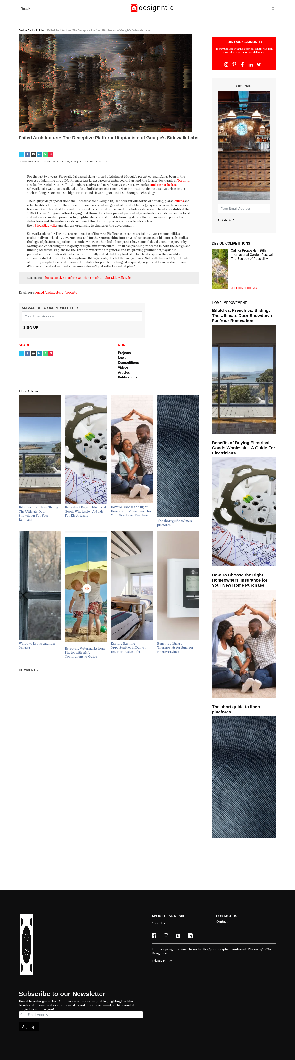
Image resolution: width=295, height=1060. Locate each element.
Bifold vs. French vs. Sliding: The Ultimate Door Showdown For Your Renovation (242, 315)
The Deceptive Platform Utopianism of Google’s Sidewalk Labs (87, 277)
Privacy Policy (162, 960)
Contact (222, 921)
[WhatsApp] (45, 154)
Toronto (183, 180)
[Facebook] (27, 154)
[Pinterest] (50, 154)
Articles (40, 30)
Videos (123, 367)
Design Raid (26, 30)
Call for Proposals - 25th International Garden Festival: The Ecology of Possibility (252, 254)
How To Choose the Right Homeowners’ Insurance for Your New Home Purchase (239, 580)
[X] (21, 154)
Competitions (128, 362)
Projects (124, 353)
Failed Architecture (49, 292)
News (122, 357)
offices (179, 201)
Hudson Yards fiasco (164, 184)
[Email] (33, 154)
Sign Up (30, 328)
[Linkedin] (39, 154)
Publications (127, 377)
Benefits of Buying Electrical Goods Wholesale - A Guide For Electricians (243, 447)
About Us (158, 923)
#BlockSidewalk (44, 225)
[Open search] (273, 9)
